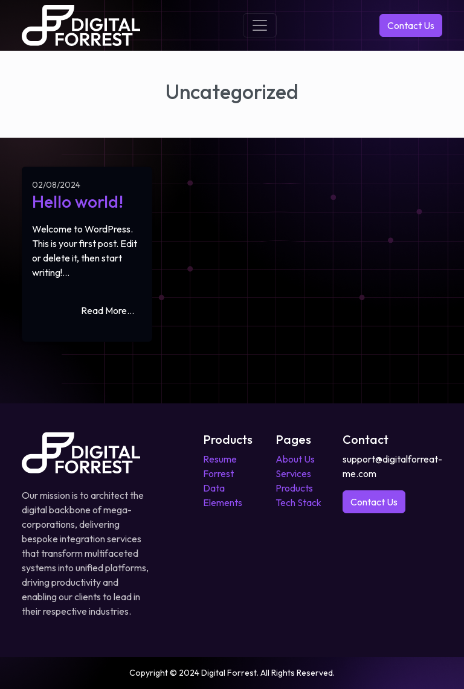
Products (294, 488)
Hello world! (77, 201)
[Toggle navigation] (260, 25)
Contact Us (410, 25)
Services (293, 473)
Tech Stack (298, 502)
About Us (295, 459)
